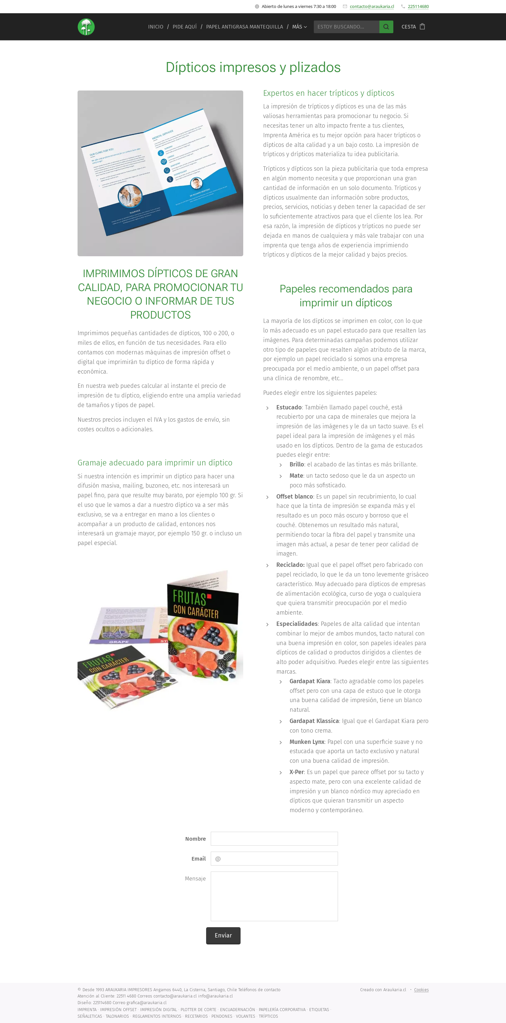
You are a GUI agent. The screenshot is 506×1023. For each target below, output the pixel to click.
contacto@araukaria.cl (372, 6)
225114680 (418, 6)
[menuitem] (157, 27)
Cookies (421, 989)
